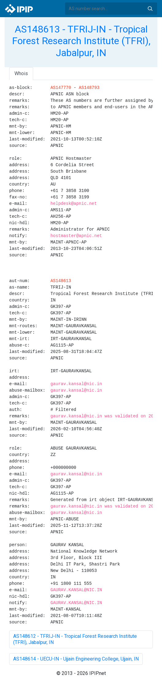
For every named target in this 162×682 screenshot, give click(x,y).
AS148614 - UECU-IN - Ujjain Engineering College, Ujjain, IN (76, 659)
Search (150, 8)
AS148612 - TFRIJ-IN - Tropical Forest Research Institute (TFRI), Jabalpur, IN (75, 639)
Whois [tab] (21, 73)
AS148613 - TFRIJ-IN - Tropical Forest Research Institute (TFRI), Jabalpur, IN (81, 41)
